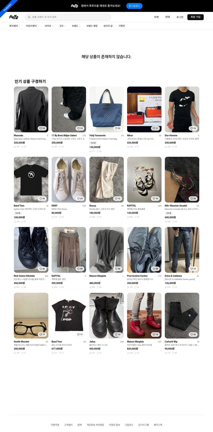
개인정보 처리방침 (95, 425)
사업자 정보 (114, 425)
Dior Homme (171, 135)
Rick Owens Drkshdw (24, 276)
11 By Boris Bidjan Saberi (64, 135)
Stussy (92, 205)
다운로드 (129, 425)
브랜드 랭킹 (92, 26)
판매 (167, 17)
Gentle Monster (21, 341)
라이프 (49, 26)
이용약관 (55, 425)
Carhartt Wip (171, 341)
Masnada (18, 135)
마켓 (156, 17)
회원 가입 (195, 17)
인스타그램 (143, 425)
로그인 (180, 17)
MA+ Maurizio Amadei (176, 205)
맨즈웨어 (14, 26)
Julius (92, 341)
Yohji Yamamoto (97, 135)
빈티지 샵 (108, 26)
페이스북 (158, 425)
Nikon (130, 135)
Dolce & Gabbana (173, 276)
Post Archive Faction (137, 276)
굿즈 (62, 26)
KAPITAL (131, 205)
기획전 (121, 26)
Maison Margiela (97, 276)
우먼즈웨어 (32, 26)
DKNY (54, 205)
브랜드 (76, 26)
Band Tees (19, 205)
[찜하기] (42, 128)
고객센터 (68, 425)
